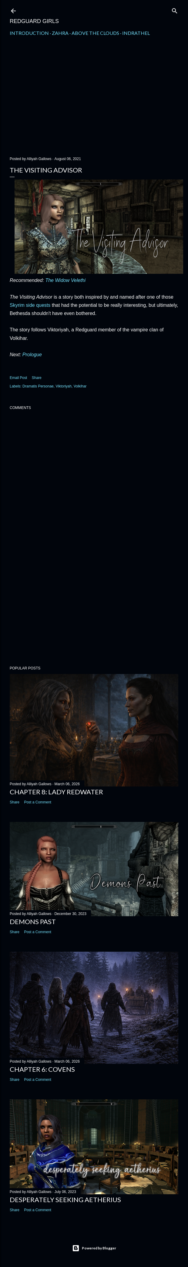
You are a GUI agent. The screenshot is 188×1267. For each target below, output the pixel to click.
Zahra (60, 33)
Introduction (29, 33)
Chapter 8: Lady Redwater (56, 792)
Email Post (18, 378)
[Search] (174, 9)
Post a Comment (37, 802)
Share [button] (37, 378)
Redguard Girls (34, 21)
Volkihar (80, 386)
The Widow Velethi (65, 280)
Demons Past (33, 921)
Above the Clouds (95, 33)
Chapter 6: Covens (42, 1069)
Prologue (32, 354)
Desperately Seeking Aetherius (65, 1199)
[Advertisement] (94, 99)
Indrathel (136, 33)
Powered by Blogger (94, 1248)
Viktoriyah (63, 386)
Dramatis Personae (38, 386)
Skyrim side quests (30, 305)
